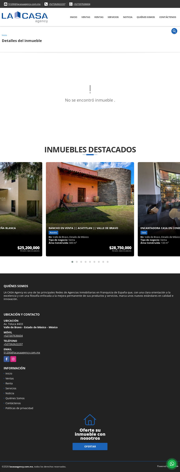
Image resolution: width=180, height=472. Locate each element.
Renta (9, 383)
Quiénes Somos (146, 17)
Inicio (73, 17)
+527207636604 (81, 4)
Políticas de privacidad (19, 408)
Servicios (113, 17)
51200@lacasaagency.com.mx (24, 4)
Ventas (85, 17)
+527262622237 (57, 4)
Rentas (98, 17)
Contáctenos (167, 17)
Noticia (127, 17)
